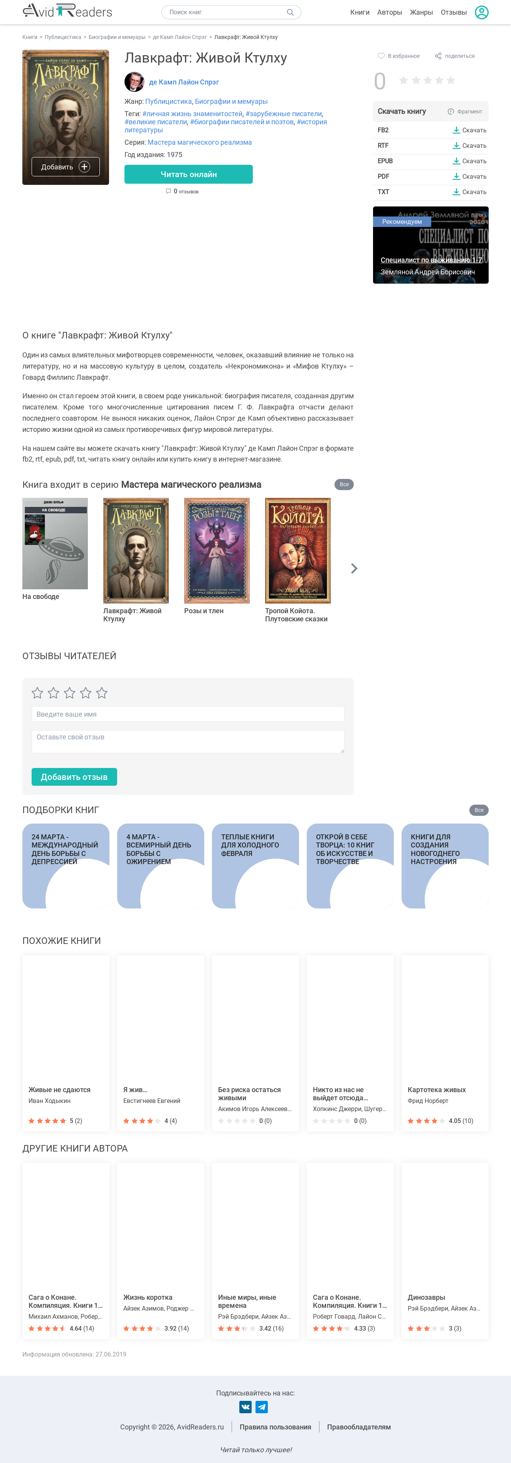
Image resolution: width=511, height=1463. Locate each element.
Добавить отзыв (74, 777)
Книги (360, 12)
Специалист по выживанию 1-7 (431, 260)
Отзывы (454, 12)
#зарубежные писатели (283, 114)
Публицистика (168, 101)
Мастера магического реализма (200, 142)
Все (344, 484)
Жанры (421, 12)
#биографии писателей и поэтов (242, 122)
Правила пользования (275, 1427)
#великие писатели (155, 122)
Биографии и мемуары (231, 101)
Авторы (389, 12)
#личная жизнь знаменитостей (192, 114)
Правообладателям (359, 1427)
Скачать (474, 130)
